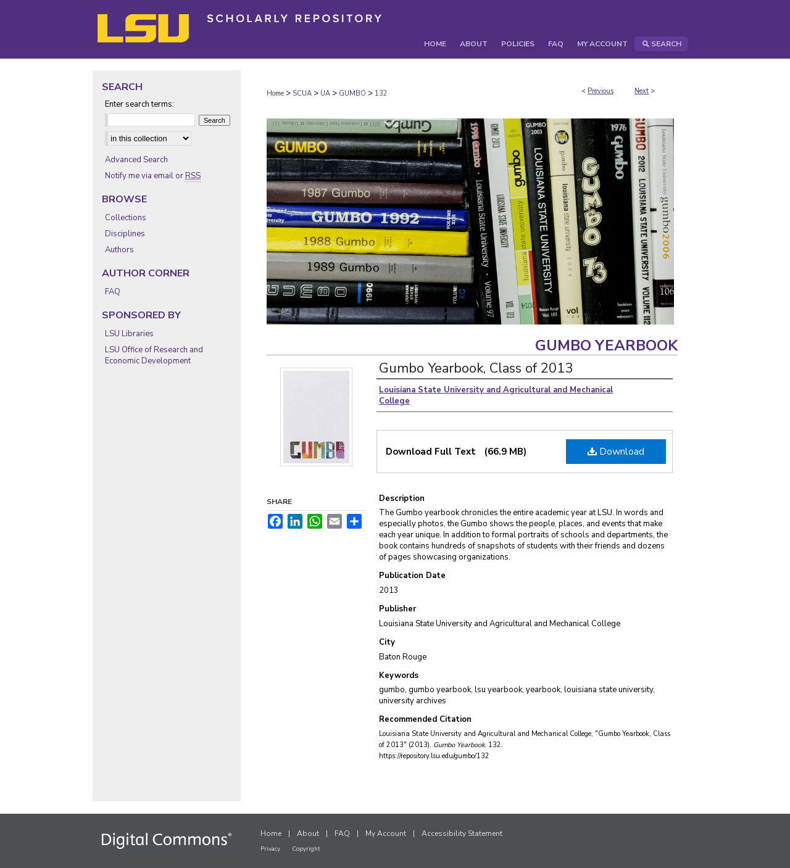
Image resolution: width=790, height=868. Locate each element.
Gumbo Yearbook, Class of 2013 (476, 368)
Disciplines (125, 233)
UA (325, 93)
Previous (600, 91)
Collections (125, 217)
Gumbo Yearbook (606, 345)
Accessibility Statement (462, 833)
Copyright (306, 849)
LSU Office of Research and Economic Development (154, 355)
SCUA (302, 93)
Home (275, 93)
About (308, 833)
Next (641, 91)
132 (381, 93)
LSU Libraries (129, 333)
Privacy (270, 849)
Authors (119, 249)
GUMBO (352, 93)
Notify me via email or (153, 175)
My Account (385, 833)
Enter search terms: (139, 104)
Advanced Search (136, 159)
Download (616, 451)
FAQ (112, 291)
